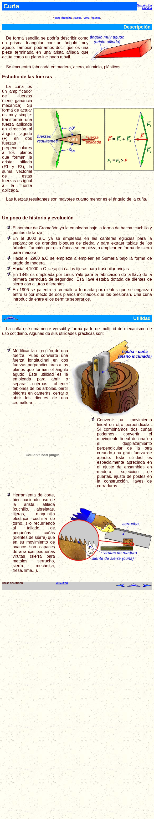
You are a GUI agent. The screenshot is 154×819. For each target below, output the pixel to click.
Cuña (87, 17)
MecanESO (62, 583)
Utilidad (147, 8)
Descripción (144, 5)
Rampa (77, 17)
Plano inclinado (62, 17)
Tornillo (96, 17)
